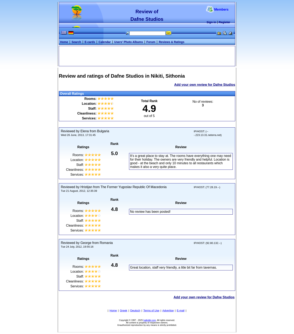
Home (64, 42)
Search (76, 42)
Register (224, 22)
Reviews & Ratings (171, 42)
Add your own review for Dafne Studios (204, 84)
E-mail (181, 310)
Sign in (211, 22)
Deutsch (135, 310)
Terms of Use (151, 310)
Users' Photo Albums (128, 42)
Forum (150, 42)
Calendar (105, 42)
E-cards (90, 42)
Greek (123, 310)
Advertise (168, 310)
